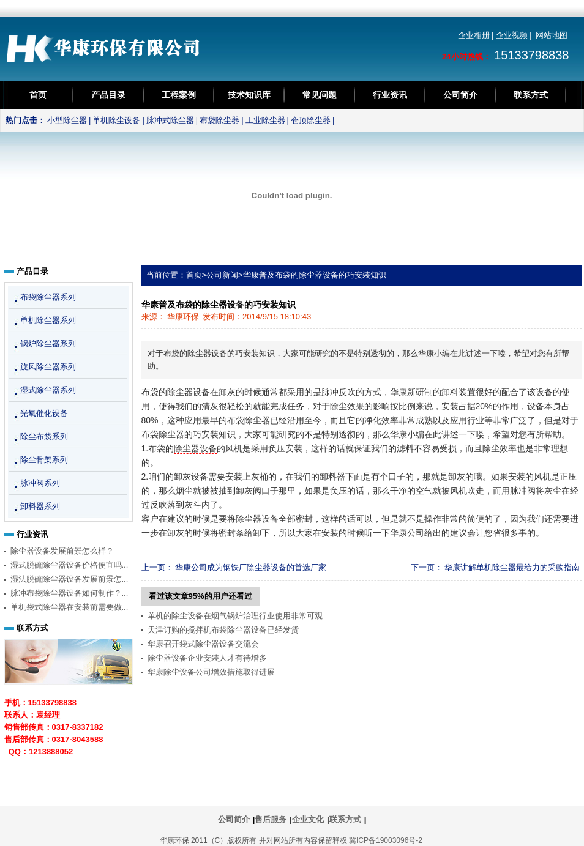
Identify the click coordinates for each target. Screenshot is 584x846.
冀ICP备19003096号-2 (385, 840)
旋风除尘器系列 (48, 366)
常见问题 (319, 95)
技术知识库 (249, 95)
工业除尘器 (265, 120)
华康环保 (183, 316)
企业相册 (474, 35)
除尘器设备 (195, 448)
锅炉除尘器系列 (48, 343)
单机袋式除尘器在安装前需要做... (69, 607)
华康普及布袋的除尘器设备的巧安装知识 (314, 275)
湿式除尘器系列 (48, 390)
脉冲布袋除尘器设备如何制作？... (69, 593)
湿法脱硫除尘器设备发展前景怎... (69, 579)
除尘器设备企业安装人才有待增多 (207, 657)
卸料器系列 (40, 506)
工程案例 (179, 95)
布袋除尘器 (219, 120)
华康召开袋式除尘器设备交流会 (203, 643)
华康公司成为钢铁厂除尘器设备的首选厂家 (250, 567)
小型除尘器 (67, 120)
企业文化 (308, 819)
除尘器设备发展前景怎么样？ (62, 550)
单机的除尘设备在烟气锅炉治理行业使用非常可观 (235, 615)
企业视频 (512, 35)
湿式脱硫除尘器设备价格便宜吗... (69, 565)
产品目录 (108, 95)
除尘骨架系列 (44, 459)
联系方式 (531, 95)
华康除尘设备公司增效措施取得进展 (211, 672)
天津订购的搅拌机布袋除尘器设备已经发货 (223, 629)
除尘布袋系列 (44, 436)
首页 (38, 95)
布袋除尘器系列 (48, 297)
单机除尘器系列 (48, 320)
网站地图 (551, 35)
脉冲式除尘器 (170, 120)
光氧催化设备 (44, 413)
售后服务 (270, 819)
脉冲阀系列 (40, 483)
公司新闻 (222, 275)
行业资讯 (390, 95)
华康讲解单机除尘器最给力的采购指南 (512, 567)
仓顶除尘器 (311, 120)
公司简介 (460, 95)
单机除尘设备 (116, 120)
